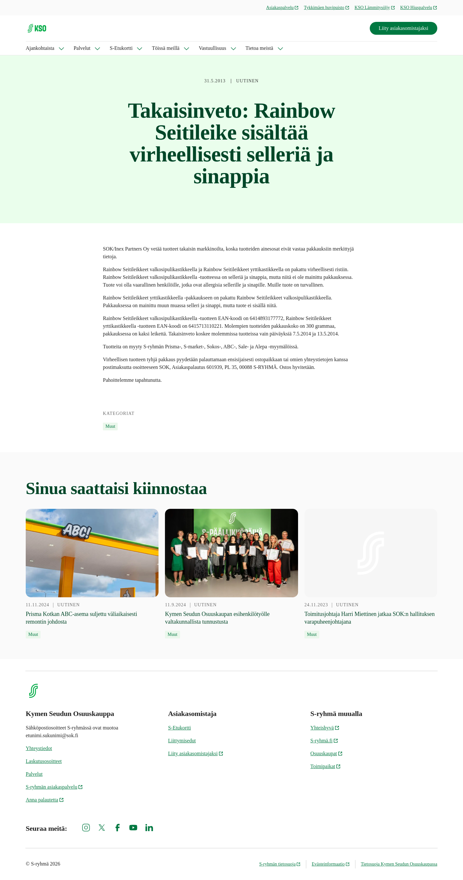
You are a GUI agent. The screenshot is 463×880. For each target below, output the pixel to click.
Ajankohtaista (40, 48)
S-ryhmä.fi (324, 740)
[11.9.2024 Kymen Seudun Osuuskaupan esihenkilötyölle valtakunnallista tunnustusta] (231, 574)
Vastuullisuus (212, 48)
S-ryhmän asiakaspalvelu (54, 787)
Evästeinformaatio (331, 864)
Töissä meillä (165, 48)
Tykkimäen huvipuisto (326, 7)
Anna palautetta (45, 799)
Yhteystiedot (39, 748)
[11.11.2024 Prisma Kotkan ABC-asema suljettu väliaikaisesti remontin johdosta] (92, 574)
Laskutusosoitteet (44, 761)
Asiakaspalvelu (282, 7)
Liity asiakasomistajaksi (403, 28)
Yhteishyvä (325, 727)
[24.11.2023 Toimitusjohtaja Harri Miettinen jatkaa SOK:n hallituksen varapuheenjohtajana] (370, 574)
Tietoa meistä (259, 48)
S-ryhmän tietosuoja (280, 864)
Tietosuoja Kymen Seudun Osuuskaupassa (399, 864)
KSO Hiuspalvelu (418, 7)
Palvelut (82, 48)
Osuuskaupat (326, 753)
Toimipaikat (325, 766)
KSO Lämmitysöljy (375, 7)
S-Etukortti (121, 48)
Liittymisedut (182, 740)
